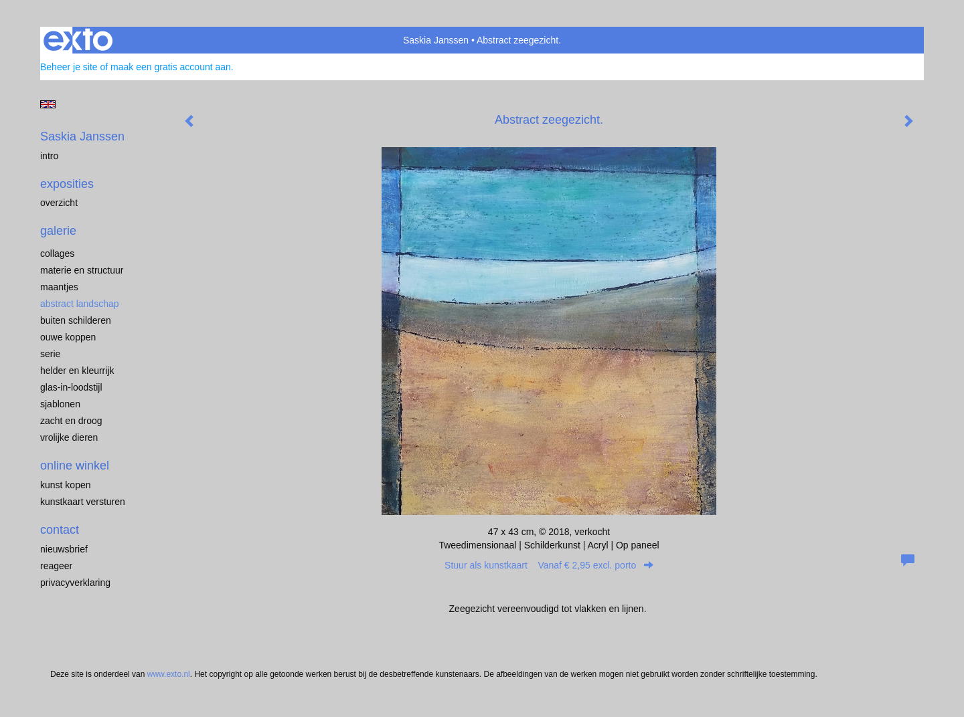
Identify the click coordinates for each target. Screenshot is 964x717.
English (48, 104)
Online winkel (74, 465)
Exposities (67, 184)
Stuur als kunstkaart (549, 565)
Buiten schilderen (75, 320)
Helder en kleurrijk (77, 370)
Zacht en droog (71, 420)
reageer (56, 565)
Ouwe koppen (68, 337)
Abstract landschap (79, 303)
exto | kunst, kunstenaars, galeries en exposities (78, 40)
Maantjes (59, 287)
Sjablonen (60, 404)
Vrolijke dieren (69, 437)
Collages (57, 253)
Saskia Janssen (436, 40)
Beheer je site (69, 67)
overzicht (59, 202)
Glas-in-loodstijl (71, 387)
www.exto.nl (168, 674)
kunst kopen (65, 485)
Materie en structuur (82, 270)
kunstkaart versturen (82, 501)
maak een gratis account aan (170, 67)
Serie (50, 353)
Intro (49, 155)
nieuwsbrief (64, 549)
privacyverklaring (75, 582)
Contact (59, 529)
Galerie (58, 230)
